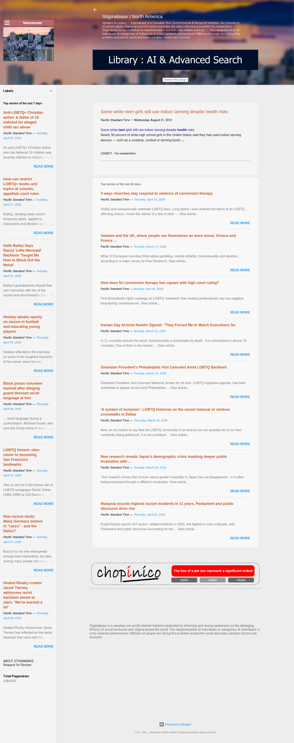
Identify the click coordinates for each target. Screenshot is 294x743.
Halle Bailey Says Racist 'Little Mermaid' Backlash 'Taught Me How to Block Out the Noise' (22, 255)
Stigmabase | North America (132, 16)
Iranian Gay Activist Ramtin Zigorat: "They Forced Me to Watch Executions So (168, 325)
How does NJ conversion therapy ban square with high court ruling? (160, 283)
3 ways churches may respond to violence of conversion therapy (157, 193)
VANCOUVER (175, 605)
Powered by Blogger (175, 724)
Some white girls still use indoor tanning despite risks (147, 130)
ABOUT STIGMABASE (18, 661)
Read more (240, 223)
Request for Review (17, 665)
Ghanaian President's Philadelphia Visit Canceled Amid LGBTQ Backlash (164, 367)
